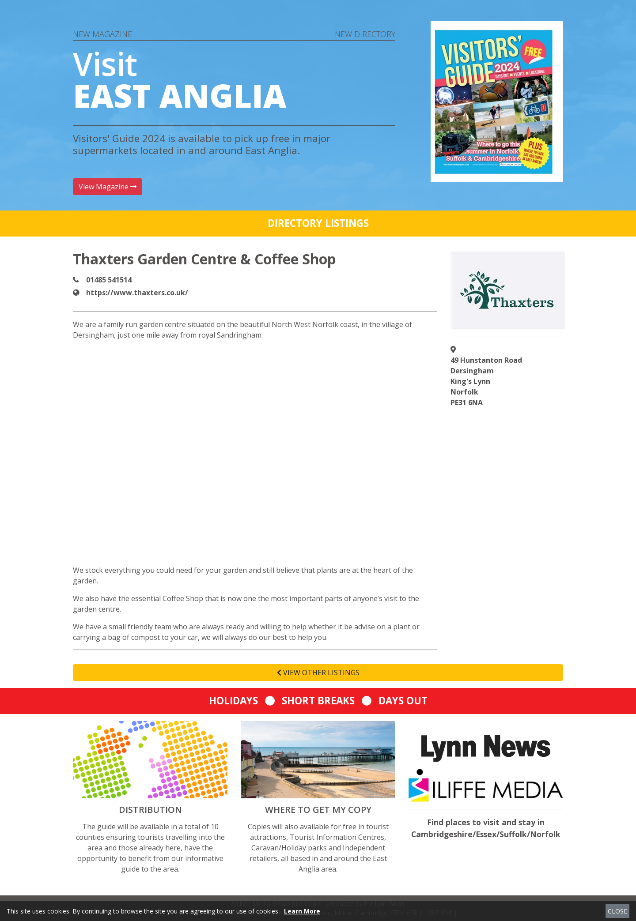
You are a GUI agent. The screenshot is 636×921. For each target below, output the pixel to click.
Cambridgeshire (442, 834)
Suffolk (513, 834)
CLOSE (617, 911)
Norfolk (545, 834)
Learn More (302, 911)
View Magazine (107, 187)
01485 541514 (109, 280)
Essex (486, 834)
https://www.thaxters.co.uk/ (137, 292)
